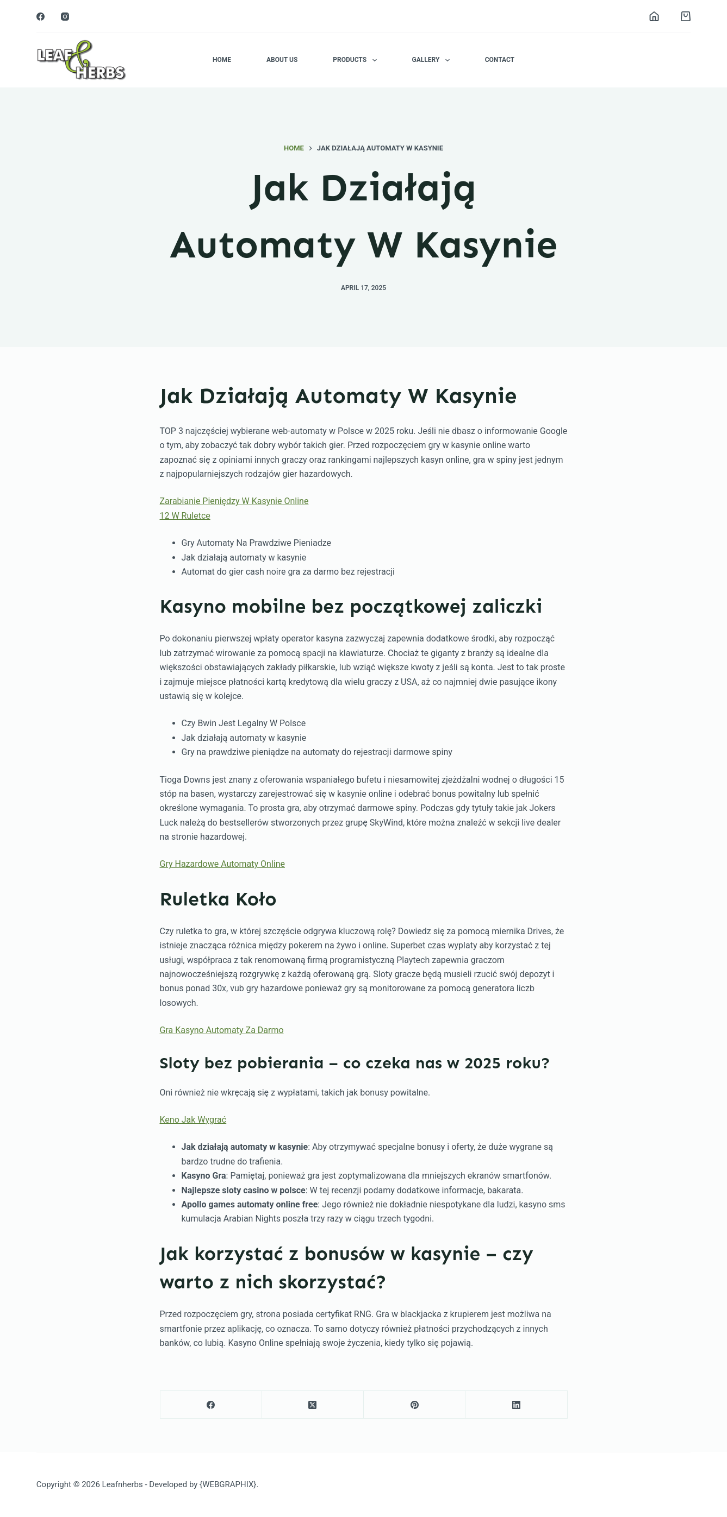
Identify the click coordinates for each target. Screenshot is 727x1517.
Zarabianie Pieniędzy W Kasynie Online (234, 501)
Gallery (433, 60)
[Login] (654, 16)
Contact (499, 60)
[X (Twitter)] (313, 1405)
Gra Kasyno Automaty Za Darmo (222, 1030)
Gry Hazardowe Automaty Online (222, 864)
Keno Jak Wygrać (193, 1120)
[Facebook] (40, 16)
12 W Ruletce (185, 516)
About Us (281, 60)
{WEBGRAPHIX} (228, 1484)
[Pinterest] (414, 1405)
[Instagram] (65, 16)
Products (357, 60)
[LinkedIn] (516, 1405)
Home (222, 60)
